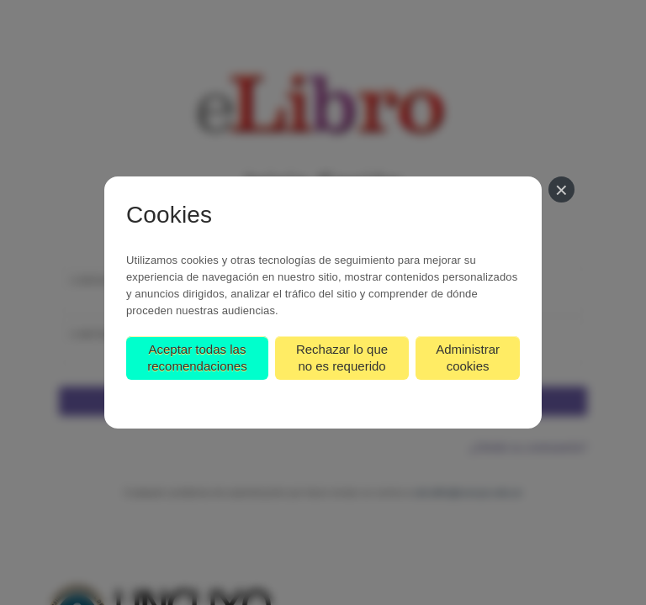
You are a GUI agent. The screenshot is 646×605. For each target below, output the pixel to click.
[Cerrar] (561, 189)
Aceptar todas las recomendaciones (196, 357)
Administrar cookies (468, 357)
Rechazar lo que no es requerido (342, 357)
